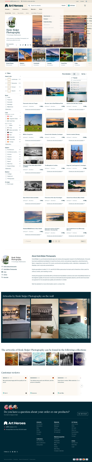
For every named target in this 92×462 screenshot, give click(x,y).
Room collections (41, 442)
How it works (75, 424)
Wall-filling (56, 449)
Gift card (74, 428)
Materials (34, 9)
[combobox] (42, 5)
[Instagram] (10, 452)
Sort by (84, 74)
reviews (12, 1)
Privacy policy (32, 459)
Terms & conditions (8, 459)
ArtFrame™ (57, 424)
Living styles (40, 444)
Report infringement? (23, 459)
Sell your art (75, 442)
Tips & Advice (50, 9)
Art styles (39, 432)
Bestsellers (39, 426)
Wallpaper (56, 426)
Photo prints (57, 430)
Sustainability (75, 432)
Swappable (57, 440)
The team (74, 434)
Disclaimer (15, 459)
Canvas (56, 428)
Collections (16, 9)
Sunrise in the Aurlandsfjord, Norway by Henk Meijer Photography (77, 307)
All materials (57, 432)
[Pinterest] (12, 452)
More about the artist (11, 44)
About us (74, 430)
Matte (55, 444)
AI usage (13, 182)
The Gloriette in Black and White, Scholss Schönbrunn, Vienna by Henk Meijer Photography (51, 307)
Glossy (56, 447)
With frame (57, 442)
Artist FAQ (74, 444)
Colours (39, 434)
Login (77, 1)
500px (28, 45)
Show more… (8, 109)
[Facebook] (15, 452)
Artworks (7, 9)
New (38, 428)
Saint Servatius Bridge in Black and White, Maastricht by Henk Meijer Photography (16, 312)
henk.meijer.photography (20, 45)
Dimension (25, 9)
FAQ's (73, 426)
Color (13, 112)
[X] (17, 452)
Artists (41, 9)
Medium (13, 172)
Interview (30, 45)
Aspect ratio (13, 76)
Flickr (25, 45)
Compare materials (59, 451)
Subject (13, 147)
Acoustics (56, 438)
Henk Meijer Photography (23, 45)
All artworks (39, 424)
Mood (13, 95)
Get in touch (82, 414)
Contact (82, 1)
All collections (40, 440)
